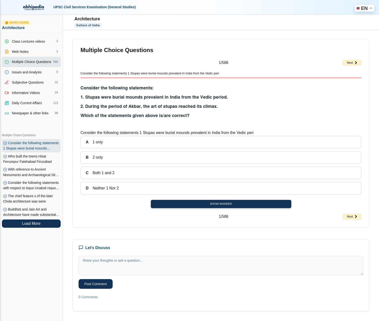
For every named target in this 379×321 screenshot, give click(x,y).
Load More (31, 223)
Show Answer (221, 203)
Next (352, 62)
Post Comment (95, 284)
